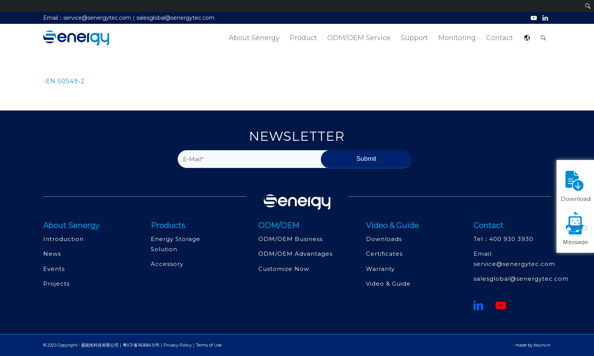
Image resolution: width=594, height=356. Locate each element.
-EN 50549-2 (64, 81)
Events (54, 268)
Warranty (380, 268)
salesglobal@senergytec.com (521, 278)
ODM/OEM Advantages (295, 253)
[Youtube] (501, 305)
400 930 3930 (511, 239)
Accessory (167, 263)
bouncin (542, 345)
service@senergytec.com (514, 263)
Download (576, 184)
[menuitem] (254, 38)
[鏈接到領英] (478, 305)
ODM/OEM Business (290, 239)
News (52, 253)
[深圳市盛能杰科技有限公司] (76, 38)
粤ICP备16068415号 (141, 345)
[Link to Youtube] (533, 17)
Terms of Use (209, 345)
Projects (56, 283)
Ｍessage (576, 227)
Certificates (384, 253)
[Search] (543, 38)
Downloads (384, 239)
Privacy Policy (178, 345)
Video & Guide (388, 283)
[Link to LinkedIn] (545, 17)
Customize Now (283, 268)
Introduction (63, 239)
